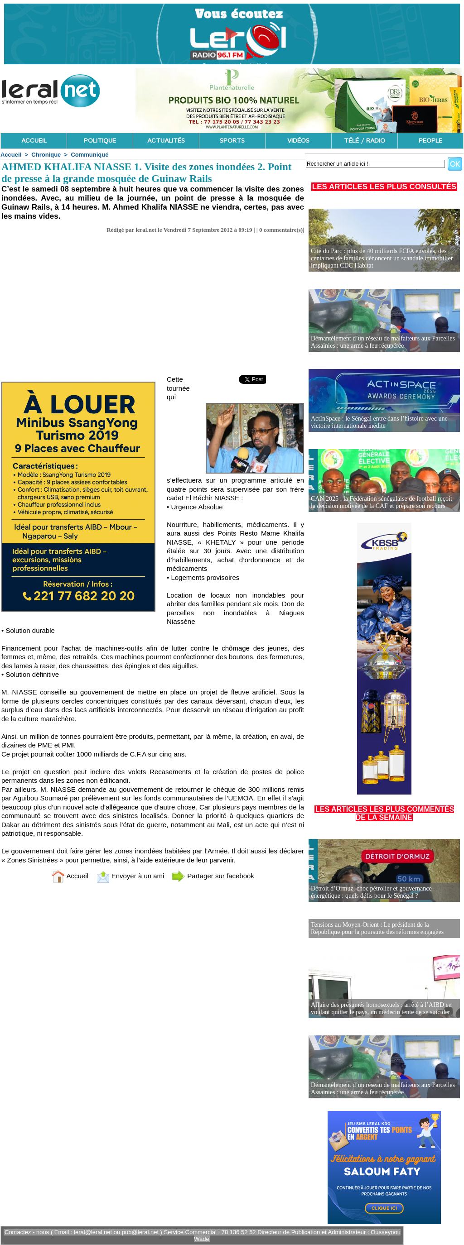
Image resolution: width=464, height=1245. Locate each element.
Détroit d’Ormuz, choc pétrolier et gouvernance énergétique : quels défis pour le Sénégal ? (371, 892)
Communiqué (89, 154)
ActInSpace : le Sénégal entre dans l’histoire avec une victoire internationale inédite (379, 422)
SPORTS (232, 140)
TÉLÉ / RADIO (364, 140)
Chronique (46, 154)
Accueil (10, 154)
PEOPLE (430, 140)
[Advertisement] (152, 307)
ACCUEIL (34, 140)
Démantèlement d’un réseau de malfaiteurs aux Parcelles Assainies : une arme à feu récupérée (383, 342)
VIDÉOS (298, 140)
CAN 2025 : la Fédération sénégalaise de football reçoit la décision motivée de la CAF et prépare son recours (381, 502)
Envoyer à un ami (130, 876)
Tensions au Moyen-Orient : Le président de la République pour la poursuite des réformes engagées (377, 928)
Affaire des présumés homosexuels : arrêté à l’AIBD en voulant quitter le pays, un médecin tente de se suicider (381, 1008)
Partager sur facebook (213, 876)
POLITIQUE (100, 140)
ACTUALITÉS (166, 140)
